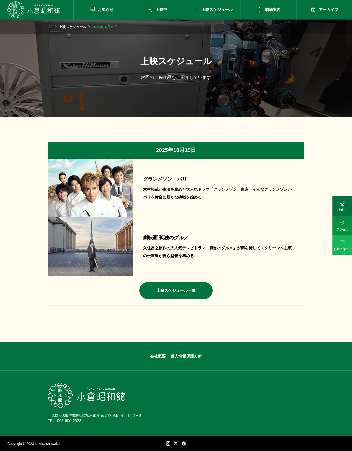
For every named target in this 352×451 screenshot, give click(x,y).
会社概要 (158, 356)
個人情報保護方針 (186, 356)
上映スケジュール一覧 (176, 290)
